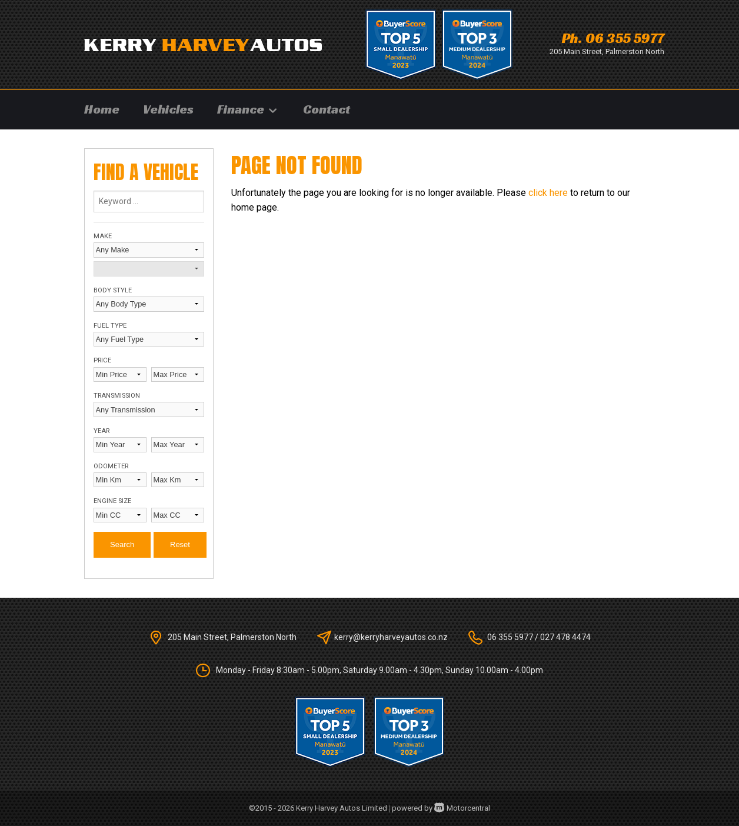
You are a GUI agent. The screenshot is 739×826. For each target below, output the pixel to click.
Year (101, 431)
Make (103, 236)
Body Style (113, 290)
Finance (248, 109)
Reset (180, 544)
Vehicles (168, 109)
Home (101, 109)
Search (122, 544)
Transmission (117, 395)
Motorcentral (462, 808)
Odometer (111, 466)
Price (102, 360)
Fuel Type (110, 325)
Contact (326, 109)
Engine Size (112, 501)
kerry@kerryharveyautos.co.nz (391, 637)
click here (548, 192)
